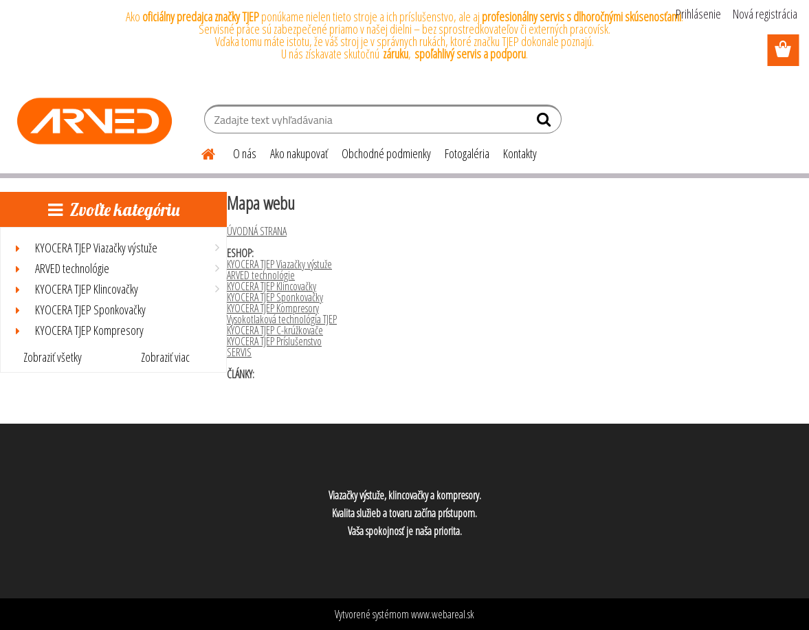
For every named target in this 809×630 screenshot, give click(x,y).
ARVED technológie (261, 275)
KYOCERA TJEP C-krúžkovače (275, 330)
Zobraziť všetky (52, 357)
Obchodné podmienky (386, 153)
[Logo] (94, 121)
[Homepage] (200, 152)
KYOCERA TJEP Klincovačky (271, 286)
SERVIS (239, 352)
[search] (545, 122)
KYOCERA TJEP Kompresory (273, 308)
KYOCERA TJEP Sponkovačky (275, 297)
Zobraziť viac (165, 357)
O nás (244, 153)
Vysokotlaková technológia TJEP (282, 319)
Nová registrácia (765, 14)
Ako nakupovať (299, 153)
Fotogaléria (467, 153)
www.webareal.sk (442, 614)
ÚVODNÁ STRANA (257, 231)
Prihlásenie (698, 14)
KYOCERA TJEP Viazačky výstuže (279, 264)
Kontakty (520, 153)
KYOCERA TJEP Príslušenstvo (274, 341)
